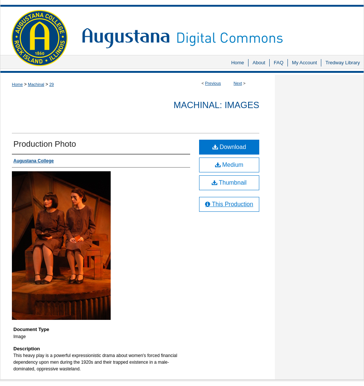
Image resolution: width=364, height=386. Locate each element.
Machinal (36, 84)
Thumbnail (229, 182)
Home (17, 84)
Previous (213, 83)
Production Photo (44, 144)
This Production (229, 204)
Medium (229, 165)
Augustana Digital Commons (219, 27)
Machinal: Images (216, 105)
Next (238, 83)
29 (51, 84)
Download (229, 147)
